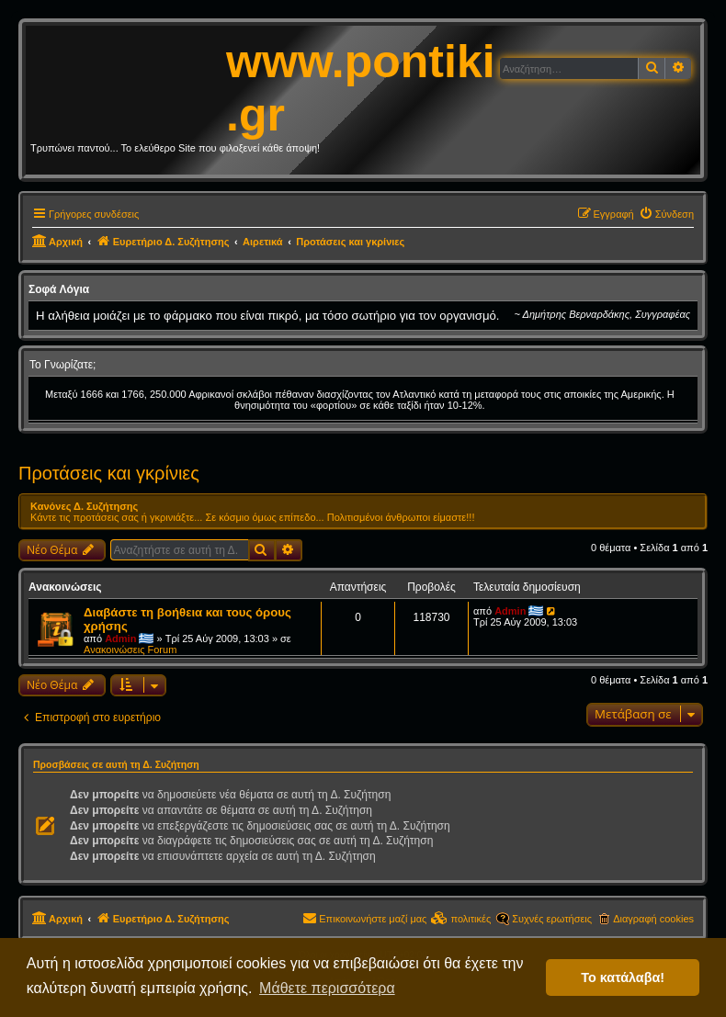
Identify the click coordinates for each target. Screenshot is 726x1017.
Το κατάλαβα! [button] (622, 977)
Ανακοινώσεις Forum (130, 649)
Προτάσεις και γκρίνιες (108, 473)
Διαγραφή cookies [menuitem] (653, 918)
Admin (120, 638)
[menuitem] (666, 214)
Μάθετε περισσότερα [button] (327, 988)
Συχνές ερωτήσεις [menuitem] (552, 918)
